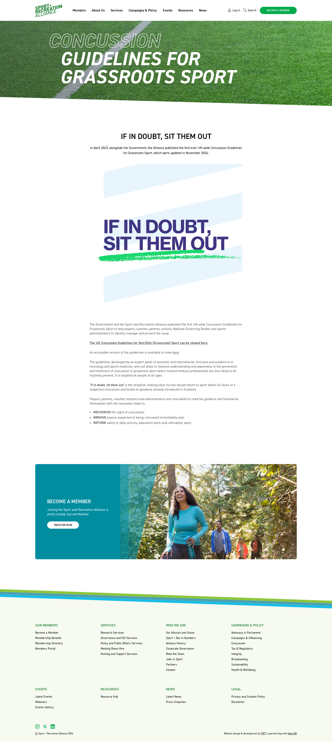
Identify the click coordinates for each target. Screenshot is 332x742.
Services (117, 10)
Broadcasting (239, 659)
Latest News (173, 697)
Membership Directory (49, 643)
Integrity (236, 654)
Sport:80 (292, 733)
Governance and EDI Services (119, 638)
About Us (98, 10)
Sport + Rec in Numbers (181, 638)
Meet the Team (175, 654)
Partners (171, 665)
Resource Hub (109, 697)
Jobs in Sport (174, 659)
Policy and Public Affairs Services (121, 643)
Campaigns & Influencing (246, 638)
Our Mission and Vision (180, 633)
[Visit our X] (45, 726)
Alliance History (176, 643)
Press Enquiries (176, 702)
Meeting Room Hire (112, 649)
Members (79, 10)
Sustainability (239, 665)
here (175, 352)
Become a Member (47, 633)
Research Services (112, 633)
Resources (185, 10)
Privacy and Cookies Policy (248, 697)
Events (167, 10)
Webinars (41, 702)
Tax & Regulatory (242, 649)
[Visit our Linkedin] (53, 726)
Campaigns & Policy (143, 10)
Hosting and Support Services (119, 654)
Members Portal (45, 649)
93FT (263, 733)
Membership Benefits (48, 638)
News (203, 10)
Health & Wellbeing (243, 670)
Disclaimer (238, 702)
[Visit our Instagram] (37, 726)
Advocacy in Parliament (245, 633)
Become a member (278, 10)
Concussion (238, 643)
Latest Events (43, 697)
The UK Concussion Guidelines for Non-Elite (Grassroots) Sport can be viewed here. (149, 343)
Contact (170, 670)
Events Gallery (44, 707)
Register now (63, 525)
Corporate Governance (180, 649)
